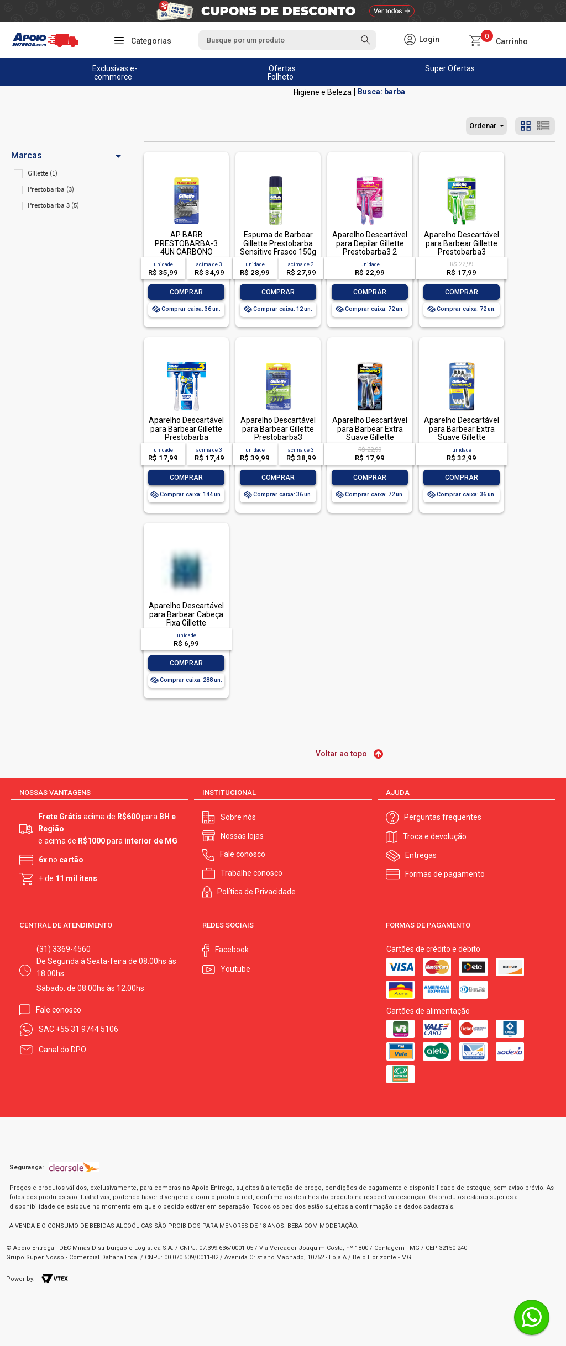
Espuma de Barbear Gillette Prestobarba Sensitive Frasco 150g (278, 243)
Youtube (235, 969)
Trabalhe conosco (251, 872)
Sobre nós (238, 817)
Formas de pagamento (445, 874)
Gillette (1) (42, 173)
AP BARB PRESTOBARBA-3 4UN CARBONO (186, 243)
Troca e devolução (435, 836)
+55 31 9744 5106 (87, 1029)
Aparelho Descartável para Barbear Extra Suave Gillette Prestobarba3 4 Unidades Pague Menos (461, 441)
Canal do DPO (62, 1049)
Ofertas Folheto (282, 72)
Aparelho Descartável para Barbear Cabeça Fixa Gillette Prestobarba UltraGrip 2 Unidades (186, 622)
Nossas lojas (242, 835)
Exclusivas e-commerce (114, 72)
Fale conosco (242, 854)
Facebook (232, 949)
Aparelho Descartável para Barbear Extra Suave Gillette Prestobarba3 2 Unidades (369, 437)
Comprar (186, 292)
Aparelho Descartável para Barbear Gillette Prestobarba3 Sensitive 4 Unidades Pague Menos (278, 437)
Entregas (421, 855)
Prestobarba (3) (51, 189)
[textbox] (287, 40)
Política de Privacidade (256, 891)
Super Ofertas (450, 68)
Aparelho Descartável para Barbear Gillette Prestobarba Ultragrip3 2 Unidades (186, 433)
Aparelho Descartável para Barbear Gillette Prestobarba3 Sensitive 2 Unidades (461, 247)
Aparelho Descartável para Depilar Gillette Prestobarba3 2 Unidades (369, 247)
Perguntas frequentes (442, 817)
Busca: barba (381, 92)
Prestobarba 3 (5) (53, 205)
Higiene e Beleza (323, 92)
